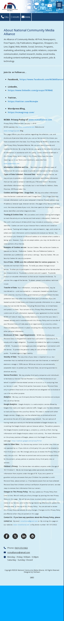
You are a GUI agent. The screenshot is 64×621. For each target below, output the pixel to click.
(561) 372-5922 (21, 547)
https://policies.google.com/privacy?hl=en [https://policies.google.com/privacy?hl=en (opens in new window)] (27, 441)
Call (5, 17)
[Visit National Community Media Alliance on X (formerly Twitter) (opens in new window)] (15, 536)
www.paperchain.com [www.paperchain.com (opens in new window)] (11, 164)
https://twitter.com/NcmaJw (23, 101)
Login (32, 577)
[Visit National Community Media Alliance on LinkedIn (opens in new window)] (24, 536)
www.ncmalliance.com (40, 119)
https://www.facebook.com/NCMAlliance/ (41, 79)
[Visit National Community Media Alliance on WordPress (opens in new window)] (32, 536)
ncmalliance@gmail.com (29, 521)
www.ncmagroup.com (12, 131)
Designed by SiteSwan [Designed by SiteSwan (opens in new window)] (32, 572)
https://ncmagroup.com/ (21, 112)
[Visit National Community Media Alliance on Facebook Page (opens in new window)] (6, 536)
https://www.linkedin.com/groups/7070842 (30, 90)
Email (26, 17)
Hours (15, 17)
